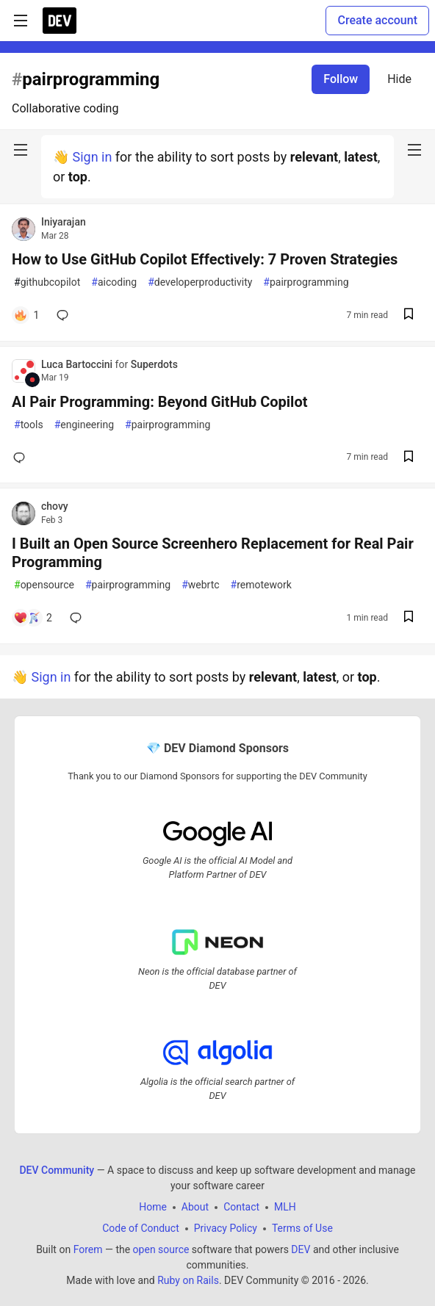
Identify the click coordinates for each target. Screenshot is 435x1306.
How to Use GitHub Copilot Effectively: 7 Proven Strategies (205, 259)
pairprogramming (305, 282)
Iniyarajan (63, 222)
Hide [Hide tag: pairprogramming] (399, 79)
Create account (377, 20)
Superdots (154, 364)
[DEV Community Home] (59, 20)
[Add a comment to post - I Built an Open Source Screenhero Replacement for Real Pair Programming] (32, 618)
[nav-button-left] (20, 150)
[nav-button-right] (414, 150)
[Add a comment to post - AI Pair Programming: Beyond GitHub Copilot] (22, 457)
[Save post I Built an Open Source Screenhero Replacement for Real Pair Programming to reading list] (408, 618)
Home (153, 1207)
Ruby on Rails (188, 1280)
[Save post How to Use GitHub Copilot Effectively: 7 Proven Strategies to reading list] (408, 315)
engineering (84, 425)
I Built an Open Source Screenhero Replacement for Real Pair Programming (213, 553)
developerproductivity (200, 282)
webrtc (200, 585)
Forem (88, 1249)
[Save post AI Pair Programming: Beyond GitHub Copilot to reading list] (408, 458)
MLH (285, 1207)
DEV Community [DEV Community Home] (56, 1170)
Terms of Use (302, 1228)
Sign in (92, 157)
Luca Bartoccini (78, 364)
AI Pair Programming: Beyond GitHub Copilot (159, 402)
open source (161, 1249)
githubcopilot (47, 282)
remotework (261, 585)
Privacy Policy (225, 1228)
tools (28, 425)
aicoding (114, 282)
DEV (300, 1249)
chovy (54, 506)
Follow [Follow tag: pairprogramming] (340, 79)
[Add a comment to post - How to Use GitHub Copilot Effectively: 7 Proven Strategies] (26, 315)
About (195, 1207)
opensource (44, 585)
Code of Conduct (140, 1228)
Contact (241, 1207)
